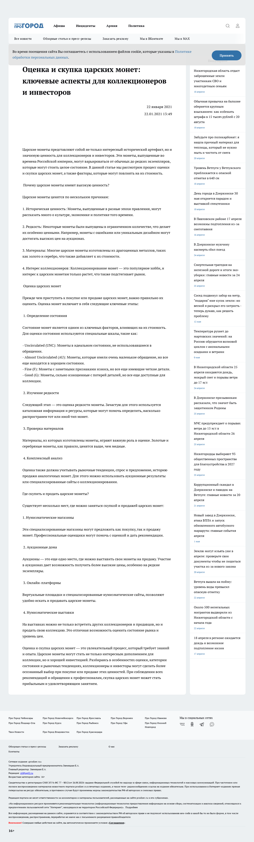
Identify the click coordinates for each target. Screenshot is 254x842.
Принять (227, 55)
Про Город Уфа (119, 723)
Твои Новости (16, 731)
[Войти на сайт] (237, 26)
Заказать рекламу (115, 39)
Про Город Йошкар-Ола (22, 723)
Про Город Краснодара (89, 731)
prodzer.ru (81, 786)
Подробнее (131, 807)
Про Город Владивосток (56, 731)
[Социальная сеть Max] (212, 724)
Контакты (14, 751)
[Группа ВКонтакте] (182, 724)
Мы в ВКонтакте (151, 39)
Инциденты (85, 26)
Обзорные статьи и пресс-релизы (67, 39)
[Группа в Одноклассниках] (192, 724)
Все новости (23, 39)
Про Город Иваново (156, 718)
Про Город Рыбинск (87, 723)
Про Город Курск (52, 723)
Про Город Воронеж (122, 718)
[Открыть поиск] (228, 26)
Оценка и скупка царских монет (48, 648)
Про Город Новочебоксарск (58, 718)
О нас (112, 746)
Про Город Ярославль (89, 718)
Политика (136, 26)
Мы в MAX (182, 39)
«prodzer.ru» (35, 761)
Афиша (59, 26)
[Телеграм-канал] (202, 724)
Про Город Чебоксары (21, 718)
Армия (111, 26)
